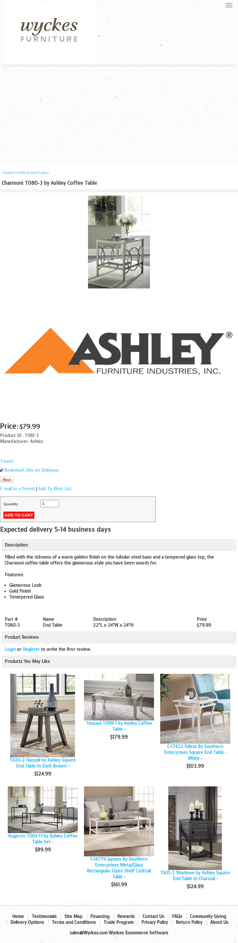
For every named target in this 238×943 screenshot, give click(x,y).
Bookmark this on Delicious (31, 470)
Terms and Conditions (74, 922)
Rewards (126, 916)
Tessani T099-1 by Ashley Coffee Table (119, 726)
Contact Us (153, 916)
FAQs (177, 916)
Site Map (73, 916)
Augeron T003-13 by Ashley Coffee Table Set (42, 839)
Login (10, 649)
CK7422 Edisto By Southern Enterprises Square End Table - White (195, 752)
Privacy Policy (154, 922)
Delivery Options (27, 922)
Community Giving (208, 916)
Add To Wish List (55, 489)
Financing (99, 916)
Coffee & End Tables (32, 173)
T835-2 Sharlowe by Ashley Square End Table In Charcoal (195, 876)
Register (31, 649)
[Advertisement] (119, 113)
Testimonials (44, 916)
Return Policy (189, 922)
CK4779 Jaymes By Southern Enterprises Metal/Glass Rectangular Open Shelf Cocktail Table (119, 868)
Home (7, 173)
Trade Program (119, 922)
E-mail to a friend (17, 489)
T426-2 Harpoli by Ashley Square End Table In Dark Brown (43, 763)
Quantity (10, 504)
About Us (219, 922)
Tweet (6, 461)
